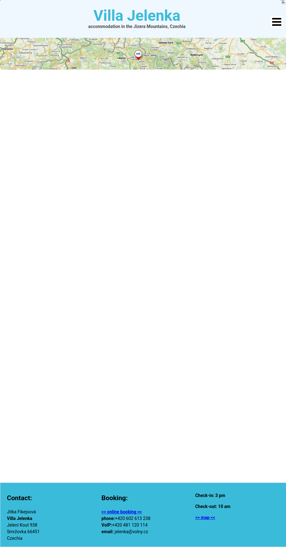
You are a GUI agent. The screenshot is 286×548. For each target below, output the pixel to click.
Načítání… (144, 276)
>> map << (205, 517)
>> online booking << (122, 511)
